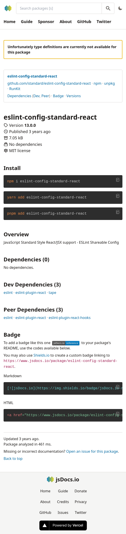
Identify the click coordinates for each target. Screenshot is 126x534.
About (66, 21)
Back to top (13, 458)
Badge (58, 95)
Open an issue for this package (92, 451)
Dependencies (19, 95)
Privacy (81, 501)
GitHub (84, 21)
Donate (81, 491)
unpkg (109, 83)
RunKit (14, 88)
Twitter (104, 21)
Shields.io (42, 355)
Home (9, 21)
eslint (8, 292)
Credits (63, 501)
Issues (63, 512)
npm (97, 83)
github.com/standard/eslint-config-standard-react (49, 83)
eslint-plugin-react (30, 292)
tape (52, 292)
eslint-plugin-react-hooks (70, 317)
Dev (36, 95)
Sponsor (46, 21)
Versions (73, 95)
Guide (26, 21)
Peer (45, 95)
